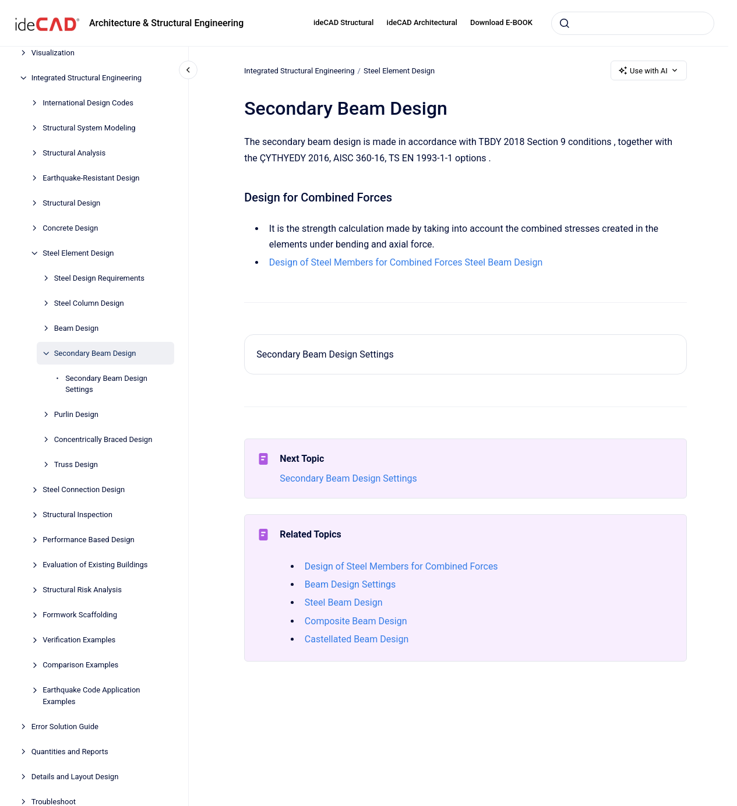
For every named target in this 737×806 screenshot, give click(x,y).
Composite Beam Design (356, 621)
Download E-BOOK (501, 22)
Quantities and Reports (69, 751)
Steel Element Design (78, 253)
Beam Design (76, 328)
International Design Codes (88, 102)
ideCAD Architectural (422, 22)
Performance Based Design (89, 539)
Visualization (53, 52)
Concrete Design (70, 228)
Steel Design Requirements (99, 278)
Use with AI (648, 70)
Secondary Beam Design (95, 353)
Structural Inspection (77, 514)
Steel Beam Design (503, 262)
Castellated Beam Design (356, 639)
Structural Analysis (74, 153)
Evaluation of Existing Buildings (95, 564)
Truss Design (76, 464)
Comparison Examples (80, 664)
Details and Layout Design (75, 776)
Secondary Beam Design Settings (106, 384)
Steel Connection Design (84, 489)
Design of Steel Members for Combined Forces (366, 262)
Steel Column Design (89, 303)
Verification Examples (79, 639)
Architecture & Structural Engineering (166, 23)
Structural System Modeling (89, 127)
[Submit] (564, 23)
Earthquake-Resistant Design (91, 178)
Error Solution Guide (64, 726)
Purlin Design (76, 414)
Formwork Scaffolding (80, 614)
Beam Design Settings (350, 584)
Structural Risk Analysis (82, 589)
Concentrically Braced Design (103, 439)
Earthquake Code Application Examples (91, 695)
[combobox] (633, 23)
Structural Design (71, 203)
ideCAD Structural (343, 22)
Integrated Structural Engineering (86, 77)
